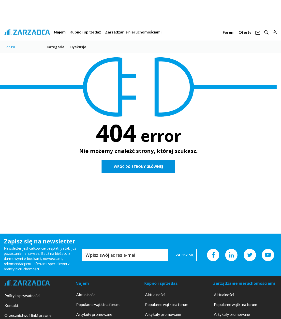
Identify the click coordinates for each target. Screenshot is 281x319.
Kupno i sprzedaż (85, 32)
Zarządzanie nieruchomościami (133, 32)
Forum (229, 32)
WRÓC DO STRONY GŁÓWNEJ (138, 166)
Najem (60, 32)
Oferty (244, 32)
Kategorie (55, 47)
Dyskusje (78, 47)
